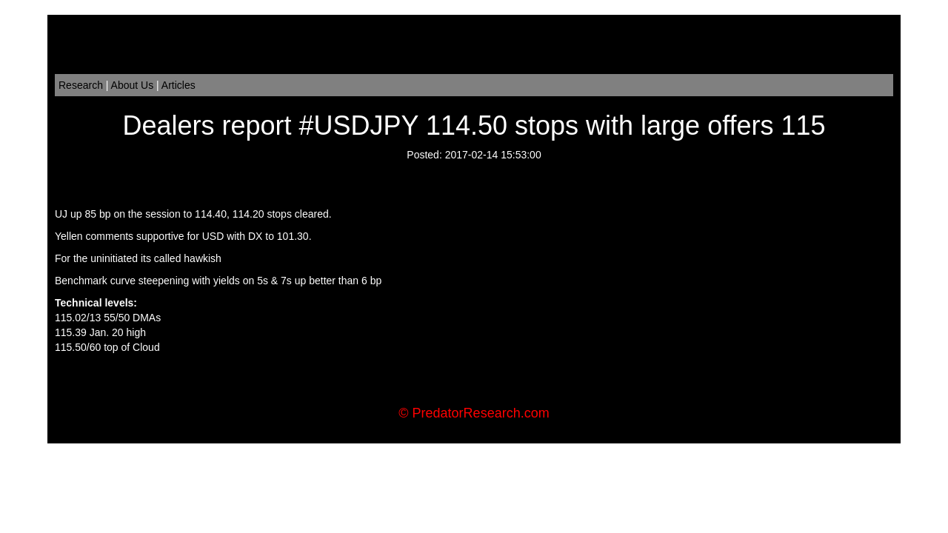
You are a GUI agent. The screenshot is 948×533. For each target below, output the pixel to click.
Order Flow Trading (502, 392)
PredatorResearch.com (481, 413)
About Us (132, 85)
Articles (178, 85)
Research (81, 85)
